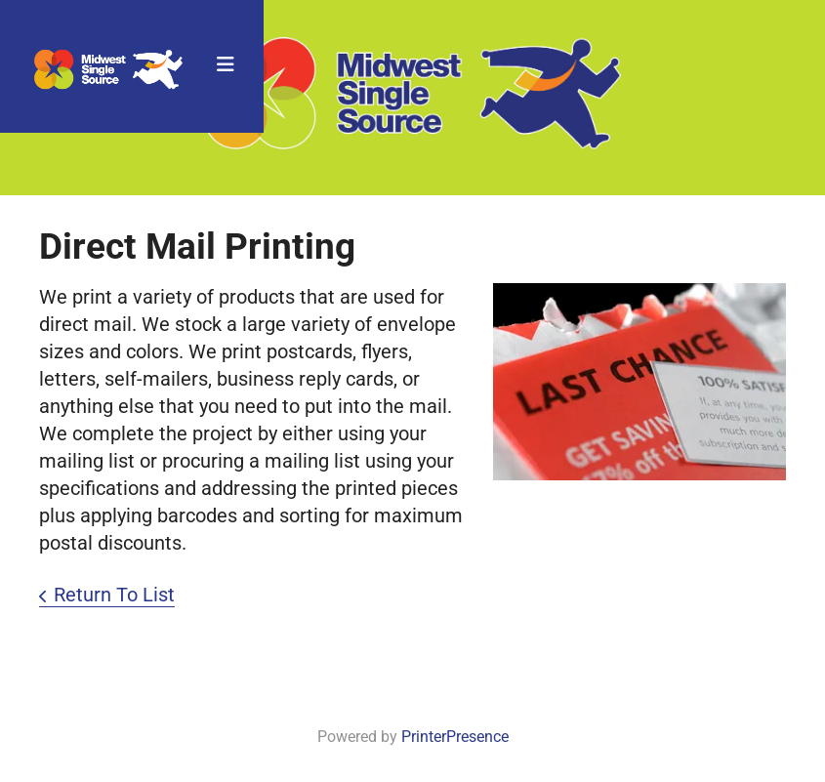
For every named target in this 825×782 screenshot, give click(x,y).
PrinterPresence (455, 736)
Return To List (114, 594)
